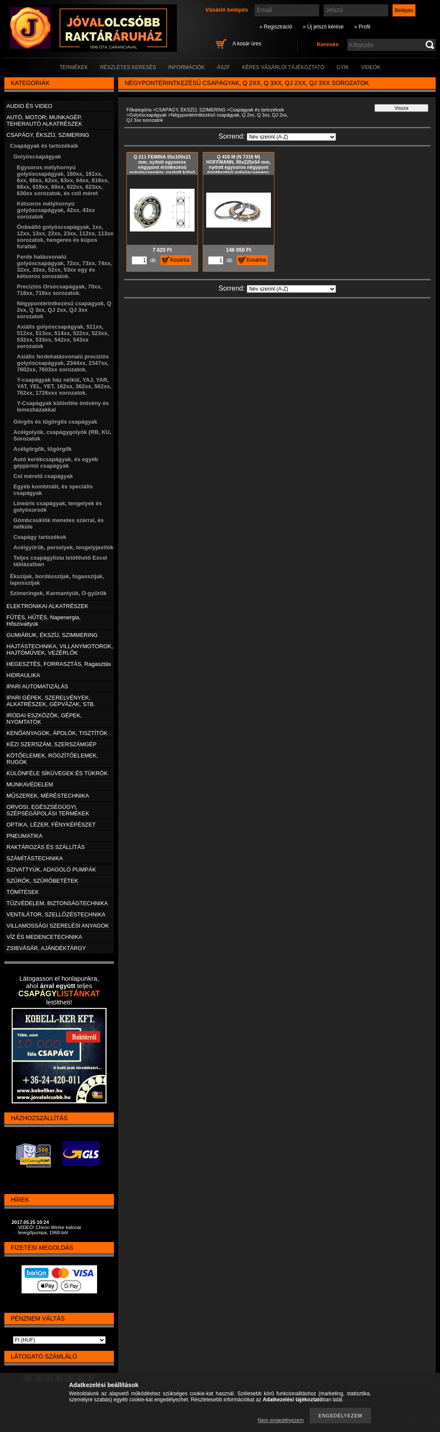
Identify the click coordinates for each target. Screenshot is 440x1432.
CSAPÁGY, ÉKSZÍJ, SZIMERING (191, 109)
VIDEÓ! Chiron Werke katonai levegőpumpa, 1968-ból (49, 1230)
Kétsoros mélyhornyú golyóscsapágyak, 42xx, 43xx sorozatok (56, 210)
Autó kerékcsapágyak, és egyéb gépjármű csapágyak (55, 462)
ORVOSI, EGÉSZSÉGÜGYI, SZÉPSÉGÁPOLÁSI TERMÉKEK (47, 810)
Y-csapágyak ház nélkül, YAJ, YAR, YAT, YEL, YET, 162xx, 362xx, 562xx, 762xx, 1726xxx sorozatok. (64, 386)
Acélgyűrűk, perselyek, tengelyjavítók (63, 547)
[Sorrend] (291, 137)
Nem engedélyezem (281, 1420)
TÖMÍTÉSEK (22, 892)
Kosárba (180, 260)
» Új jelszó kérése (323, 27)
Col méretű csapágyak (43, 476)
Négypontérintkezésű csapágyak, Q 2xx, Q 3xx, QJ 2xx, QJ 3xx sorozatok (64, 310)
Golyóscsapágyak (148, 114)
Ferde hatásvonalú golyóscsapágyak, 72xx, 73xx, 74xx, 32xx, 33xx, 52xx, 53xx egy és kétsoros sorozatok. (64, 266)
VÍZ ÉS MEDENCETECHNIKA (44, 937)
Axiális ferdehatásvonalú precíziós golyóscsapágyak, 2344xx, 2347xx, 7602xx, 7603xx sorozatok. (63, 363)
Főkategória (138, 109)
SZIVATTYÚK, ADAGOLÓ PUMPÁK (51, 869)
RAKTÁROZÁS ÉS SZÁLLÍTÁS (45, 847)
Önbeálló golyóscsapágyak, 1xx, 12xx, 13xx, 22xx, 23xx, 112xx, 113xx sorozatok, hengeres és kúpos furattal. (65, 237)
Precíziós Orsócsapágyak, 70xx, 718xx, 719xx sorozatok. (59, 289)
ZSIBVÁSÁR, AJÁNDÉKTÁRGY (46, 948)
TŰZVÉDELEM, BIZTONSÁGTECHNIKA (57, 903)
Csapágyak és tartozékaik (256, 109)
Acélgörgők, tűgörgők (42, 449)
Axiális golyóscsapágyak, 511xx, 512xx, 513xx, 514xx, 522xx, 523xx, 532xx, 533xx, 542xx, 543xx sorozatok (63, 336)
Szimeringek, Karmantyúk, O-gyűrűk (58, 593)
